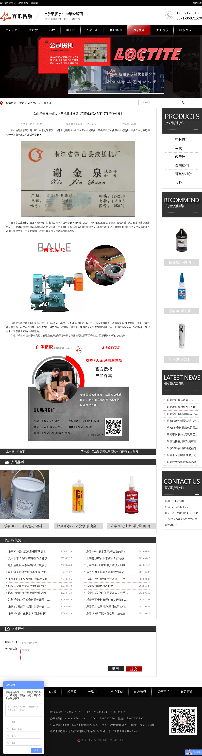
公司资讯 (46, 103)
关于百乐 (162, 30)
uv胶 (52, 30)
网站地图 (197, 3)
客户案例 (116, 30)
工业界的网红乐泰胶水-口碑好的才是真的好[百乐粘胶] (116, 452)
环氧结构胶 (183, 174)
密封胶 (33, 30)
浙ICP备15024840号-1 (124, 731)
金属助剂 (182, 165)
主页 (21, 103)
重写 (115, 669)
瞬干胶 (70, 30)
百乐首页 (12, 30)
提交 (134, 669)
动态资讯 (139, 30)
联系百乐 (185, 30)
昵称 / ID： (12, 642)
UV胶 (52, 692)
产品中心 (92, 30)
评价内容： (12, 649)
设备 (178, 182)
